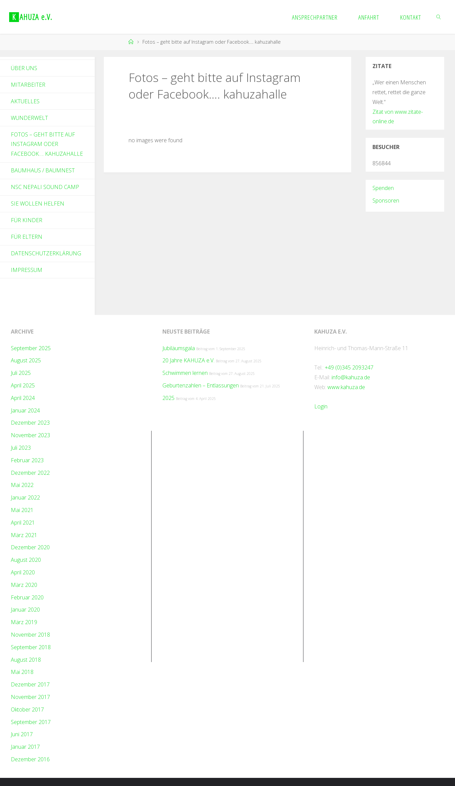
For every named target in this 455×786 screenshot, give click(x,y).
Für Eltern (26, 236)
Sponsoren (385, 200)
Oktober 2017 (27, 709)
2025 (168, 398)
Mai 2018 (22, 672)
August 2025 (26, 360)
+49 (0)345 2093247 (349, 367)
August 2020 (26, 560)
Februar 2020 (27, 597)
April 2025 (23, 385)
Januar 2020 (25, 609)
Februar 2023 (27, 460)
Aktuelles (25, 101)
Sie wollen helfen (37, 203)
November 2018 (30, 634)
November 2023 (30, 435)
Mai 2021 (22, 510)
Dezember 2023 (30, 422)
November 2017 (30, 697)
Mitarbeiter (28, 84)
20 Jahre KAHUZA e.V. (188, 360)
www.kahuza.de (346, 387)
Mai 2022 (22, 485)
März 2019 (24, 622)
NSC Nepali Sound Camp (45, 187)
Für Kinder (26, 220)
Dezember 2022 (30, 472)
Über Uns (24, 68)
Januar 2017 (25, 746)
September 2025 (31, 348)
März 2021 (24, 535)
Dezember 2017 (30, 684)
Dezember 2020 (30, 547)
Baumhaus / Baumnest (43, 170)
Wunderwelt (29, 118)
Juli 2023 (21, 447)
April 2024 (23, 398)
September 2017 (31, 722)
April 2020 (23, 572)
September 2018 (31, 647)
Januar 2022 (25, 497)
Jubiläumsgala (178, 348)
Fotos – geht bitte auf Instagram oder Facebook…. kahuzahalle (47, 144)
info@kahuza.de (351, 377)
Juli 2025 (21, 373)
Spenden (383, 188)
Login (320, 406)
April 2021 (23, 522)
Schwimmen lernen (185, 373)
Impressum (26, 270)
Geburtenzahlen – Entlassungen (200, 385)
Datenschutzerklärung (46, 253)
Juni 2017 (22, 734)
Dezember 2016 (30, 759)
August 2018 (26, 659)
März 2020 (24, 585)
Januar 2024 (25, 410)
